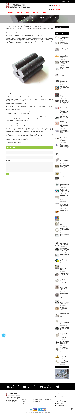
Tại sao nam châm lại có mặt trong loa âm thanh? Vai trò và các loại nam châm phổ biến (64, 146)
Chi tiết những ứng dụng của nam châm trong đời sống (64, 139)
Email (7, 155)
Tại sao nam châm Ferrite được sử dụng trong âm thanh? (64, 249)
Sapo (49, 412)
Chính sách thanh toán (37, 397)
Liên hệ (23, 403)
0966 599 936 (56, 9)
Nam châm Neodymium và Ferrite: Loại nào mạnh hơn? (64, 302)
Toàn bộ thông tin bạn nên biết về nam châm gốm (64, 328)
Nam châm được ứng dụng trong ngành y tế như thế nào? (64, 95)
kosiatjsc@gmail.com (61, 405)
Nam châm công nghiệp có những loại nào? (64, 184)
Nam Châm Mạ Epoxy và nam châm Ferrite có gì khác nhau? (64, 342)
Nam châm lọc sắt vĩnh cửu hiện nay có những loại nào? (64, 281)
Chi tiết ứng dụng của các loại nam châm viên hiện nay (64, 361)
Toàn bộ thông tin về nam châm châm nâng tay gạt (64, 56)
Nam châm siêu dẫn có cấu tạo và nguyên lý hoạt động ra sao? (64, 308)
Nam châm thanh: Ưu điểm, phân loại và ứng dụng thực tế (64, 62)
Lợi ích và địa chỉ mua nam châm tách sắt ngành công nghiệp (64, 274)
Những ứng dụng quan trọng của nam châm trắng (64, 223)
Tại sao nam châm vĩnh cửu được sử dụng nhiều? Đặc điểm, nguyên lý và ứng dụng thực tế (64, 110)
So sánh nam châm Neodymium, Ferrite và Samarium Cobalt (64, 43)
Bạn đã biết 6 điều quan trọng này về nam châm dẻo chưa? (64, 190)
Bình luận (8, 160)
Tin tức (7, 142)
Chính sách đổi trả (36, 401)
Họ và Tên (8, 150)
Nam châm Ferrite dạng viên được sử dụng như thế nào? (64, 243)
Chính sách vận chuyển (37, 399)
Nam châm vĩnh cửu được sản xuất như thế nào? (64, 50)
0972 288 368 (56, 5)
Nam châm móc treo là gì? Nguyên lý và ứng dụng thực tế (64, 315)
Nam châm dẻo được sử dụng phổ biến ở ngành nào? (64, 261)
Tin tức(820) (59, 29)
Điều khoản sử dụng (47, 397)
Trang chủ (24, 397)
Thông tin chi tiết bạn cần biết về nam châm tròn (64, 69)
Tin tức (23, 401)
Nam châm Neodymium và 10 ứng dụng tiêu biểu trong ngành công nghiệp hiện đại (64, 124)
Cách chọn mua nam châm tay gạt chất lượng (64, 212)
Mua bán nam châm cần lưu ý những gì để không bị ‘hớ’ (64, 37)
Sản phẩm (24, 399)
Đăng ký (68, 1)
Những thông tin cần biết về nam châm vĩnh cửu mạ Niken (64, 229)
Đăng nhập (63, 1)
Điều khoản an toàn (47, 399)
